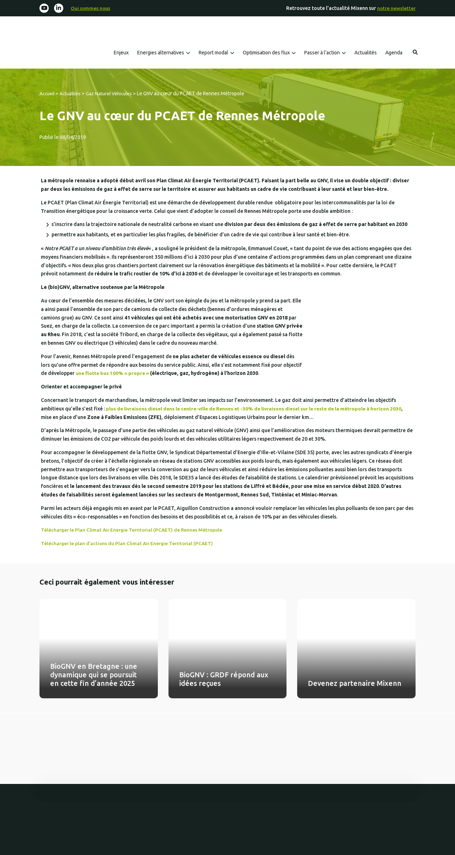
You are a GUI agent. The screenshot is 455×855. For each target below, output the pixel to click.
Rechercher (415, 52)
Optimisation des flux (266, 53)
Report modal (213, 53)
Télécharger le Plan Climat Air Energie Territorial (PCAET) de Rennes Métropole (134, 530)
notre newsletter (396, 8)
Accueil (47, 94)
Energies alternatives (160, 53)
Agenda (393, 53)
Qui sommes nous (91, 8)
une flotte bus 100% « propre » (113, 373)
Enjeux (121, 53)
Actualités (365, 53)
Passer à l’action (322, 53)
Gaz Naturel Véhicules (112, 94)
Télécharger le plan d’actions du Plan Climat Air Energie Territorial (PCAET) (129, 544)
